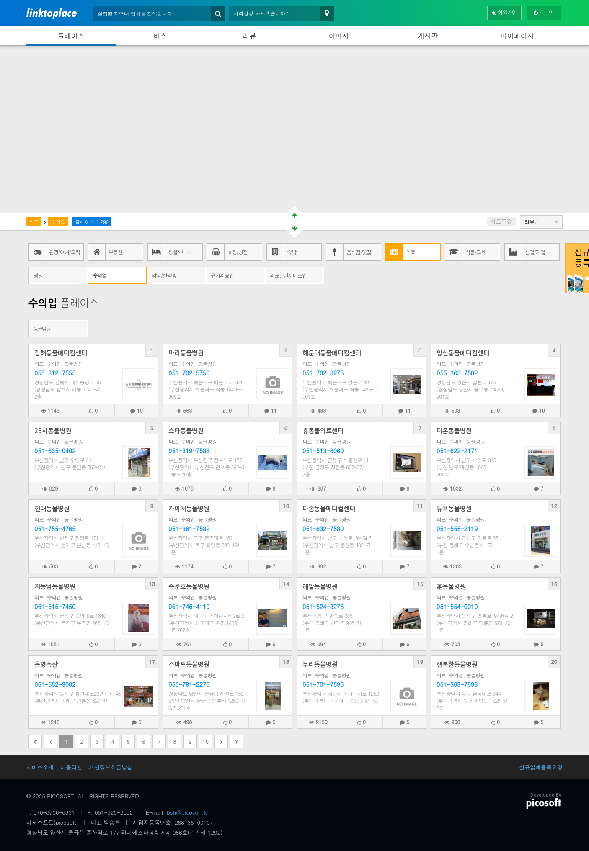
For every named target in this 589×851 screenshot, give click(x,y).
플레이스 (71, 36)
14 (286, 584)
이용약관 (71, 767)
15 (420, 584)
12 (554, 506)
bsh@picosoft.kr (187, 812)
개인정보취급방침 (110, 767)
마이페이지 (517, 36)
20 (554, 662)
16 (554, 584)
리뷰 (249, 36)
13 (152, 584)
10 (286, 506)
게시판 (428, 36)
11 (420, 506)
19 (420, 662)
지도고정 (501, 221)
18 (286, 662)
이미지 (339, 36)
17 (152, 662)
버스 (160, 36)
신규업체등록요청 (541, 767)
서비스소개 (40, 767)
